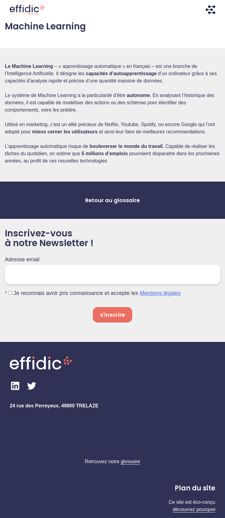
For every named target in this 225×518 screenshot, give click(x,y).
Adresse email (22, 259)
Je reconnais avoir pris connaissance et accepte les (94, 293)
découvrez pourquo (193, 509)
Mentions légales (160, 293)
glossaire (130, 461)
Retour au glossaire (112, 200)
